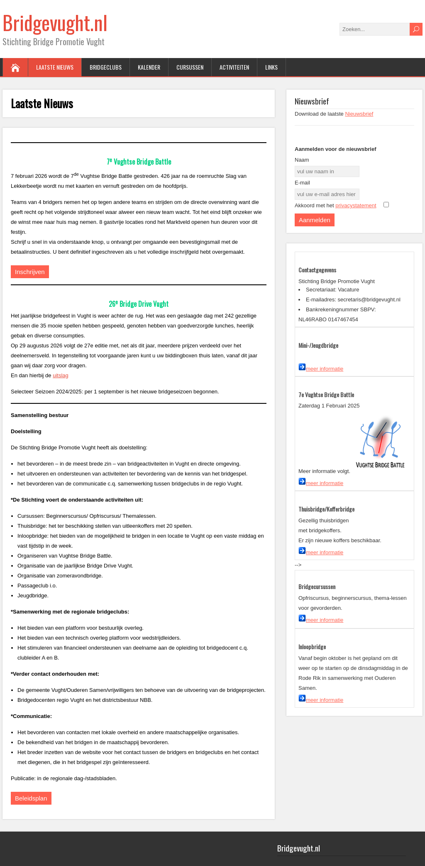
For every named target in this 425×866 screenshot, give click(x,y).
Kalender (149, 67)
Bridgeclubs (106, 67)
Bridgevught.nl (54, 22)
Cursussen (189, 67)
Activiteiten (234, 67)
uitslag (60, 375)
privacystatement (355, 205)
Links (271, 67)
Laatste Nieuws (54, 67)
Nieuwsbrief (359, 114)
